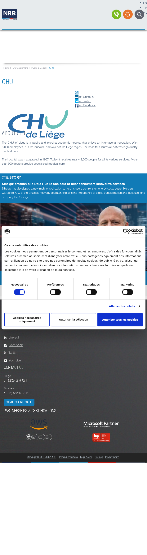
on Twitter (83, 101)
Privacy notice (112, 457)
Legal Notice (86, 457)
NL (145, 12)
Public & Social (38, 67)
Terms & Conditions (68, 457)
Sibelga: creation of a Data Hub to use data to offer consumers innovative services (63, 184)
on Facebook (85, 105)
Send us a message (19, 402)
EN (145, 2)
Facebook (16, 345)
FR (145, 7)
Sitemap (99, 457)
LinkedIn (15, 337)
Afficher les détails (122, 306)
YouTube (15, 360)
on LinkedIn (84, 96)
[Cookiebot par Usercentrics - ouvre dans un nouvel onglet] (126, 231)
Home (6, 67)
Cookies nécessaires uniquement (27, 319)
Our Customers (20, 67)
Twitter (13, 353)
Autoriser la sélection (73, 319)
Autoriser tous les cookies (120, 319)
